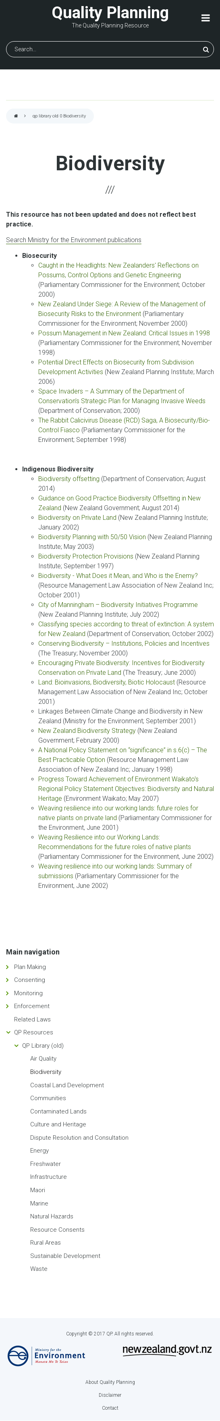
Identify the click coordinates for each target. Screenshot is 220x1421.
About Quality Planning (110, 1382)
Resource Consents (57, 1229)
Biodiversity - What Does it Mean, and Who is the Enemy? (118, 576)
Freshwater (45, 1164)
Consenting (29, 980)
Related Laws (32, 1019)
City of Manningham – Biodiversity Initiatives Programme (118, 605)
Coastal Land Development (67, 1085)
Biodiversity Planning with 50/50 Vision (92, 537)
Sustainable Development (65, 1256)
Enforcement (32, 1006)
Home (16, 116)
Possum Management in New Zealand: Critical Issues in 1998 (124, 333)
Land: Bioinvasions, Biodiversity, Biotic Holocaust (107, 682)
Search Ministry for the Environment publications (73, 240)
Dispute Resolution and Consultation (79, 1137)
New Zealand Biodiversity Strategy (87, 731)
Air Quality (43, 1058)
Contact (110, 1408)
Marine (39, 1203)
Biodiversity (45, 1072)
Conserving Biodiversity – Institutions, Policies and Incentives (124, 643)
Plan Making (30, 967)
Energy (39, 1150)
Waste (39, 1268)
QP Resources (33, 1032)
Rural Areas (45, 1242)
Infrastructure (48, 1176)
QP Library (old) (43, 1045)
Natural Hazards (51, 1216)
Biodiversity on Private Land (78, 517)
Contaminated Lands (58, 1111)
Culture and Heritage (58, 1124)
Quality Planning (110, 12)
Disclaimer (110, 1395)
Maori (37, 1190)
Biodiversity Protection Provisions (86, 556)
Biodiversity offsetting (69, 479)
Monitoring (28, 993)
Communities (48, 1098)
